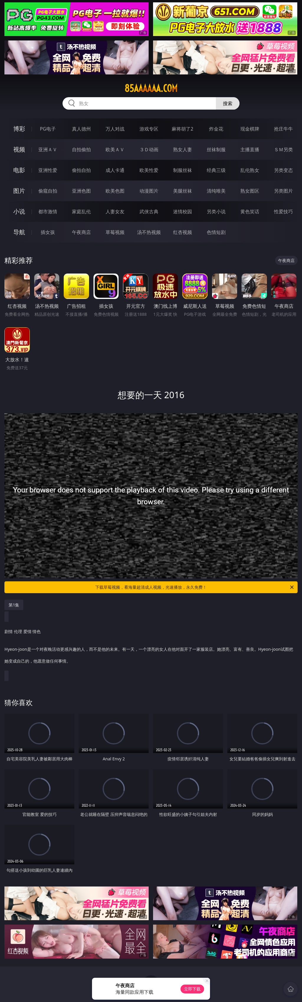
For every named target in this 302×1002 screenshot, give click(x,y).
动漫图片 (148, 191)
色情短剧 (216, 232)
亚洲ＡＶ (47, 149)
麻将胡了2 (182, 129)
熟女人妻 (182, 149)
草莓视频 (115, 232)
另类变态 (283, 170)
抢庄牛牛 (283, 129)
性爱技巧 (283, 211)
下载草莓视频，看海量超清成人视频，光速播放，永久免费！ (195, 587)
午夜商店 (81, 232)
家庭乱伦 (81, 211)
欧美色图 (115, 191)
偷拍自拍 (81, 170)
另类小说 (216, 211)
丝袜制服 (216, 149)
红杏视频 (182, 232)
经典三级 (216, 170)
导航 (19, 232)
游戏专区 (148, 129)
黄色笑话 (249, 211)
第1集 (14, 605)
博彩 (19, 129)
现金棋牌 (249, 129)
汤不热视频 (149, 232)
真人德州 (81, 129)
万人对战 (115, 129)
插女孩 (48, 232)
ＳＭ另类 (283, 149)
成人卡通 (115, 170)
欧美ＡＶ (115, 149)
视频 (19, 149)
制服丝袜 (182, 170)
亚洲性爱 (47, 170)
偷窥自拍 (47, 191)
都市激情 (47, 211)
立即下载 (192, 989)
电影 (19, 170)
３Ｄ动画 (148, 149)
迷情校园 (182, 211)
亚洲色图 (81, 191)
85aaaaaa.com (151, 88)
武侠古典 (148, 211)
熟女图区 (249, 191)
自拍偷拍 (81, 149)
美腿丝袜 (182, 191)
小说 (19, 211)
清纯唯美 (216, 191)
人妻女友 (115, 211)
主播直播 (249, 149)
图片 (19, 191)
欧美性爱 (148, 170)
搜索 (227, 103)
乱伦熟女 (249, 170)
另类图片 (283, 191)
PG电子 (47, 129)
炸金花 (216, 129)
